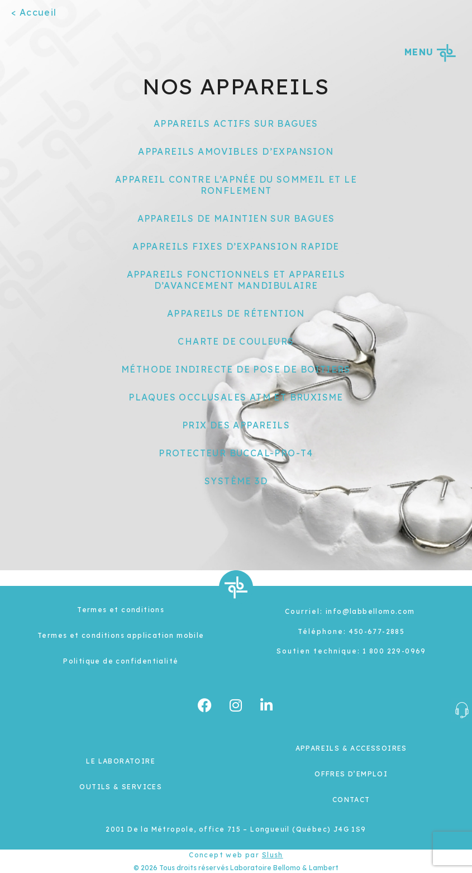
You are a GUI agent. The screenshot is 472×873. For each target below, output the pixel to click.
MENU (429, 52)
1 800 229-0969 (394, 651)
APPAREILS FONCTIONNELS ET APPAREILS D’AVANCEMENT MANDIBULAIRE (236, 280)
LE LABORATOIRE (120, 761)
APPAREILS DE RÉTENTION (236, 313)
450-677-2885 (376, 631)
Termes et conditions (120, 609)
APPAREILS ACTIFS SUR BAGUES (236, 123)
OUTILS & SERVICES (120, 787)
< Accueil (34, 12)
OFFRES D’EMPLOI (351, 774)
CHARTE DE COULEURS (236, 341)
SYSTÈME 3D (236, 480)
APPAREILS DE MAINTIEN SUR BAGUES (236, 218)
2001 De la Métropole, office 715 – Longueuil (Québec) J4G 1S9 (236, 829)
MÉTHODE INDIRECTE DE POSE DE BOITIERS (236, 369)
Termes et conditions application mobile (120, 635)
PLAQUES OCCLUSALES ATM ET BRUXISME (236, 397)
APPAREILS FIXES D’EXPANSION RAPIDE (236, 246)
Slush (272, 855)
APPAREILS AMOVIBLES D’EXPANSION (235, 151)
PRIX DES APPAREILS (236, 425)
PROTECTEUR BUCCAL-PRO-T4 (236, 453)
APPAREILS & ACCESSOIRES (351, 748)
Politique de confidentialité (120, 661)
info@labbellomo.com (370, 611)
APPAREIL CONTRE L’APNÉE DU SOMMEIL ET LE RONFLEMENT (236, 185)
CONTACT (351, 799)
